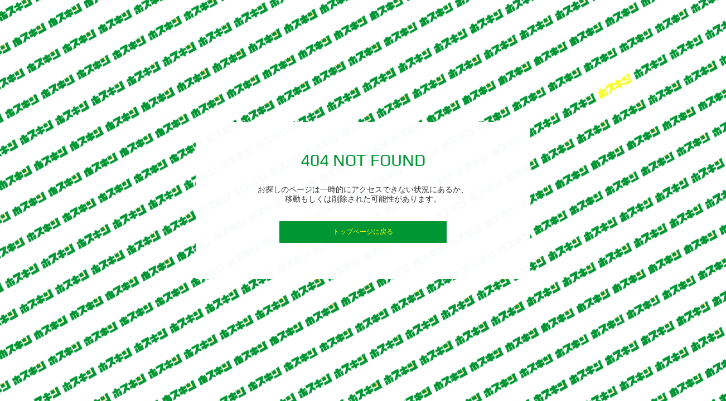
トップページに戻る (363, 232)
